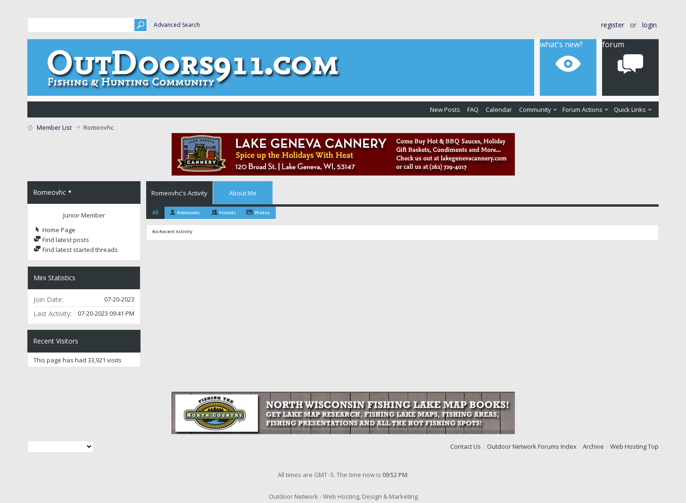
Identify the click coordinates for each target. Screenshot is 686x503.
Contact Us (465, 446)
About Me (242, 193)
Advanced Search (177, 25)
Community (535, 109)
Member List (54, 127)
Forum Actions (582, 109)
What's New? (561, 44)
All (155, 212)
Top (653, 446)
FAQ (473, 109)
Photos (262, 213)
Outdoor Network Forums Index (532, 446)
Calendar (499, 109)
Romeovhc (188, 213)
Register (612, 24)
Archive (593, 446)
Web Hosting (628, 446)
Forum (613, 44)
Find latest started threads (75, 249)
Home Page (54, 230)
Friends (227, 213)
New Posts (445, 109)
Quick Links (630, 109)
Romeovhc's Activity (179, 193)
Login (649, 24)
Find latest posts (61, 239)
